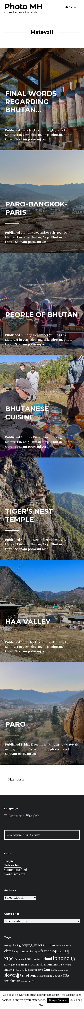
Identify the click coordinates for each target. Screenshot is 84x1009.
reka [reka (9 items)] (30, 970)
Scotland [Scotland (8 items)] (55, 970)
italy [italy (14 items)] (7, 964)
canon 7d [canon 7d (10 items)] (67, 945)
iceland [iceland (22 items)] (46, 959)
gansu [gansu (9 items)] (17, 959)
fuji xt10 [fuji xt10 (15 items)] (57, 951)
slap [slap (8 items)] (66, 970)
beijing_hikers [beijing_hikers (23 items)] (32, 945)
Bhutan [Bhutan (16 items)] (50, 945)
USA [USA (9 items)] (59, 976)
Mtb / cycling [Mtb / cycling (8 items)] (64, 964)
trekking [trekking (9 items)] (48, 976)
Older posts (14, 779)
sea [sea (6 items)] (61, 970)
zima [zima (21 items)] (32, 981)
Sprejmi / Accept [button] (58, 1000)
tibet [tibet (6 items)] (41, 976)
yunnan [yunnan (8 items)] (24, 981)
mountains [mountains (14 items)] (51, 964)
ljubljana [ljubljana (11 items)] (15, 964)
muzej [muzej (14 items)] (8, 969)
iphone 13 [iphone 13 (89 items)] (64, 958)
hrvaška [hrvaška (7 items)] (36, 959)
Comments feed (15, 870)
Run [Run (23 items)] (47, 969)
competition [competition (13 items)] (26, 951)
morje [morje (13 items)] (39, 964)
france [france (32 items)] (46, 951)
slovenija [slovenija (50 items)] (12, 975)
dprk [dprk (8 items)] (37, 951)
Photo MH (23, 6)
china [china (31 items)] (8, 951)
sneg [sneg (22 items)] (25, 976)
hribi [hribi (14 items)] (29, 959)
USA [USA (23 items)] (66, 975)
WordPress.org (14, 874)
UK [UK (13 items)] (55, 975)
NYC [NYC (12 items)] (16, 969)
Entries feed (12, 865)
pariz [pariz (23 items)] (23, 969)
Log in (8, 861)
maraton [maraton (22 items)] (28, 964)
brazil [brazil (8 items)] (58, 945)
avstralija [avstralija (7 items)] (8, 945)
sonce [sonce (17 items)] (34, 975)
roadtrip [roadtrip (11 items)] (38, 969)
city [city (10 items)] (16, 951)
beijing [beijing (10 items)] (17, 945)
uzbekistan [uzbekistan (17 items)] (12, 981)
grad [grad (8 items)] (23, 959)
